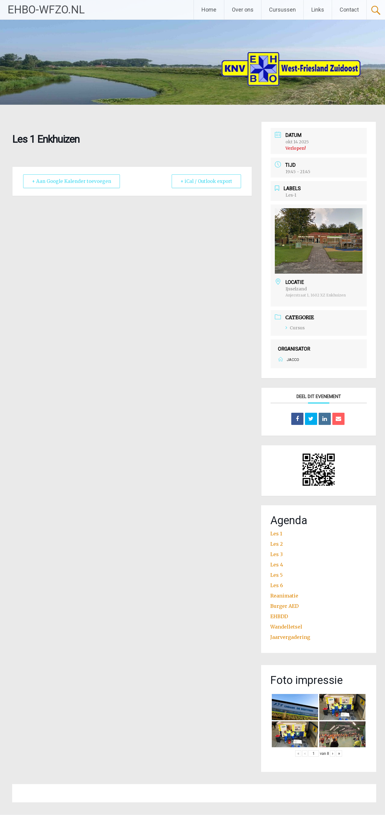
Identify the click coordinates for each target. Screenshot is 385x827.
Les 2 (276, 544)
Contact (349, 9)
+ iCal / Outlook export (206, 181)
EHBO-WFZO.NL (46, 9)
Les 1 (276, 534)
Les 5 (276, 575)
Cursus (295, 328)
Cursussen (282, 9)
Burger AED (284, 606)
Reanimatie (284, 596)
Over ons (243, 9)
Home (208, 9)
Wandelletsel (286, 627)
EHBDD (279, 616)
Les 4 (276, 565)
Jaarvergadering (290, 637)
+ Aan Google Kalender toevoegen (71, 181)
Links (317, 9)
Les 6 (276, 585)
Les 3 (276, 554)
